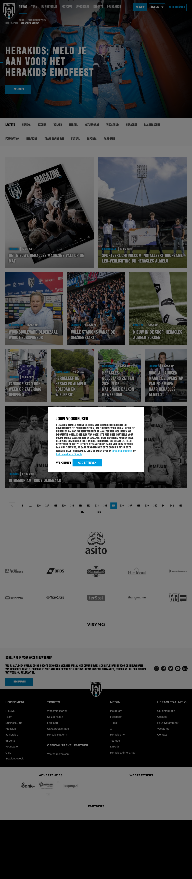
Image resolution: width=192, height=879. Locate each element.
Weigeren (63, 462)
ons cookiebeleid (122, 450)
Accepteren (87, 462)
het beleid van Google (69, 454)
